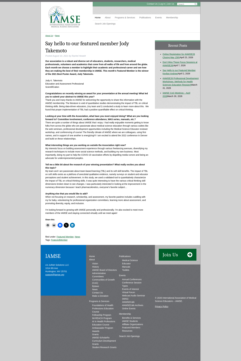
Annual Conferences (132, 279)
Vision (95, 263)
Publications (145, 17)
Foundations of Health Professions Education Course (103, 308)
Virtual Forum (128, 292)
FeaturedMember (59, 240)
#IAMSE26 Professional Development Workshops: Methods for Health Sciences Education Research (181, 81)
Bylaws (95, 286)
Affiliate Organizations (132, 324)
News (57, 36)
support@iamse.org (54, 274)
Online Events (128, 308)
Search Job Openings (105, 23)
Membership (172, 17)
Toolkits (125, 270)
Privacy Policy (161, 306)
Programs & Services (125, 17)
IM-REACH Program (102, 318)
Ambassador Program (102, 328)
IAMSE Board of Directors (104, 270)
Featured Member (65, 237)
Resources (127, 331)
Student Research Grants (104, 347)
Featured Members (131, 327)
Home (98, 17)
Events (158, 17)
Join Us (170, 4)
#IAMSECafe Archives (132, 305)
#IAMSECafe (128, 302)
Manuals (126, 267)
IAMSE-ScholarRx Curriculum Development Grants (104, 340)
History (95, 267)
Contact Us (152, 4)
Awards (95, 331)
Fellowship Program (101, 315)
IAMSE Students (130, 321)
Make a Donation (100, 296)
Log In (162, 4)
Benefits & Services (131, 318)
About (108, 17)
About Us (49, 36)
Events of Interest (130, 289)
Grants (95, 334)
